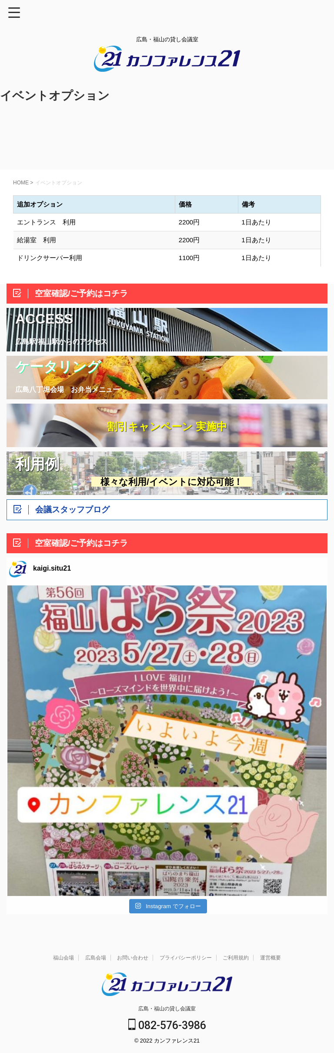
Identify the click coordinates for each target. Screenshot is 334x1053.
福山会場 (63, 958)
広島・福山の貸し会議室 (167, 1009)
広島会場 (95, 958)
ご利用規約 (236, 958)
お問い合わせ (132, 958)
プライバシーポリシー (186, 958)
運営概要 (270, 958)
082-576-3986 (167, 1025)
